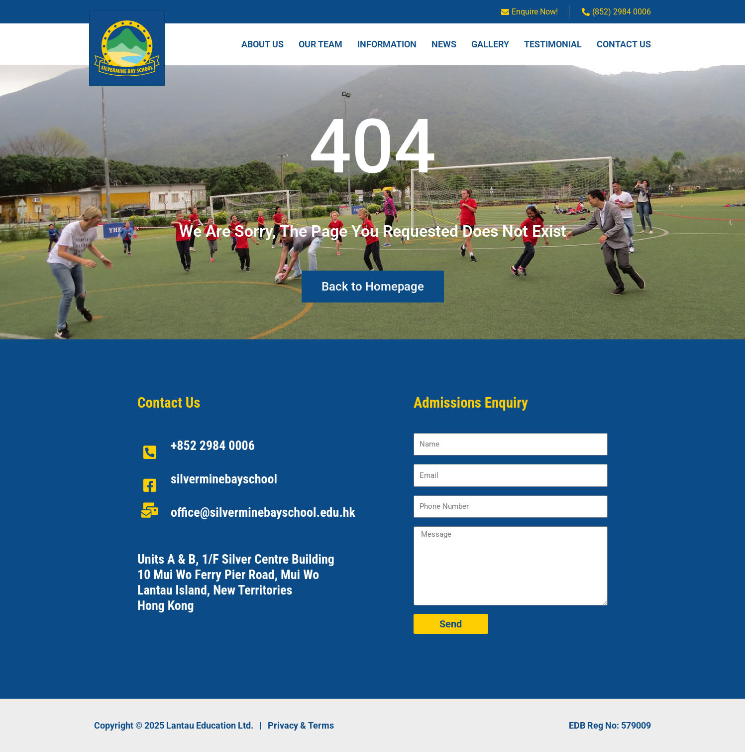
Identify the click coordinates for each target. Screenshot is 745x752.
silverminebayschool (224, 478)
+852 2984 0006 (213, 445)
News (443, 44)
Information (387, 44)
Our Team (320, 44)
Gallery (490, 44)
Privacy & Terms (301, 725)
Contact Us (624, 44)
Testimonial (553, 44)
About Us (262, 44)
